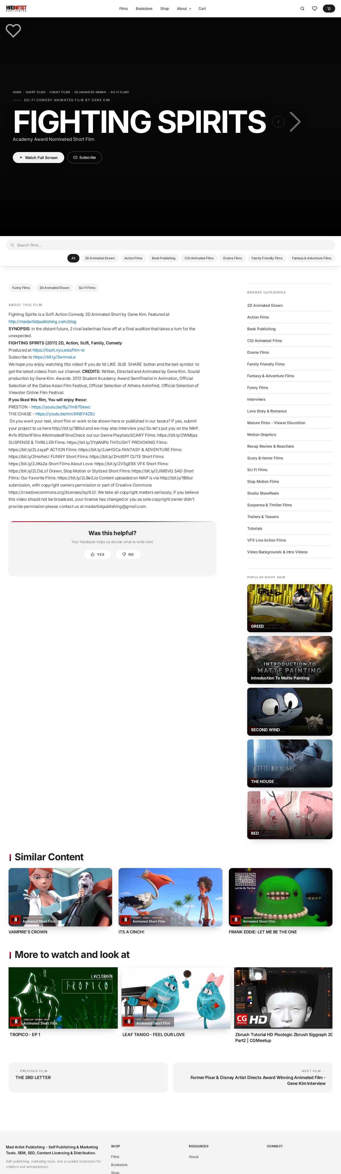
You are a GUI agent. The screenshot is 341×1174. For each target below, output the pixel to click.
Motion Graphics (261, 434)
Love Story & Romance (267, 411)
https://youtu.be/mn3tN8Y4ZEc (65, 413)
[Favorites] (315, 8)
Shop (164, 8)
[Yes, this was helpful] (97, 554)
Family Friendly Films (266, 258)
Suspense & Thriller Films (269, 505)
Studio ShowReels (263, 493)
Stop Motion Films (263, 481)
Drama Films (232, 258)
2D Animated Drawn (90, 92)
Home (17, 92)
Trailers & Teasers (263, 516)
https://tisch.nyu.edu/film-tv (59, 350)
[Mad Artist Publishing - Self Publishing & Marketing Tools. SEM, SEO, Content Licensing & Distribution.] (16, 8)
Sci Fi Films (120, 92)
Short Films (36, 92)
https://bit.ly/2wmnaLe (55, 357)
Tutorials (254, 528)
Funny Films (60, 92)
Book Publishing (163, 258)
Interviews (256, 399)
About (181, 8)
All (73, 258)
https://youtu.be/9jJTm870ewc (61, 406)
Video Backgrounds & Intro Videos (277, 552)
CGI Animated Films (199, 258)
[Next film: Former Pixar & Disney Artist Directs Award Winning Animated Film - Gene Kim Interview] (294, 121)
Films (123, 8)
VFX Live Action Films (266, 540)
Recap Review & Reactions (270, 446)
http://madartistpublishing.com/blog (42, 321)
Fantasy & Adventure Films (311, 258)
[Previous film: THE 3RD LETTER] (278, 122)
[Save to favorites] (13, 31)
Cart (201, 8)
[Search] (302, 8)
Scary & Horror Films (265, 458)
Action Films (133, 258)
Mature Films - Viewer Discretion (276, 422)
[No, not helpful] (128, 554)
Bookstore (144, 8)
